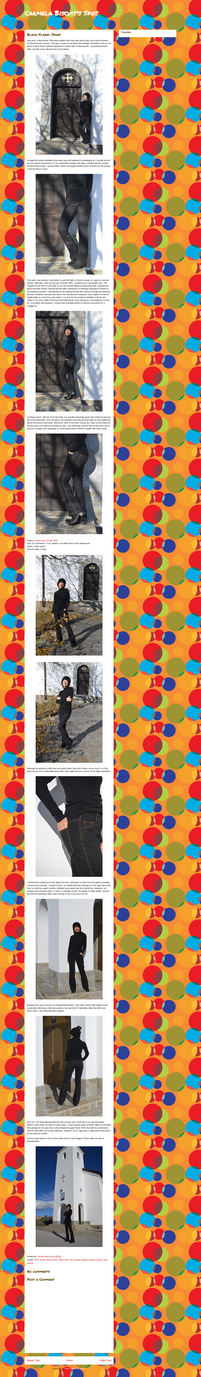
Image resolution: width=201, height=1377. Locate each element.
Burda (42, 1260)
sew (71, 1260)
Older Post (105, 1360)
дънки (99, 1260)
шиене (30, 1263)
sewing (77, 1260)
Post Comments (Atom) (75, 1368)
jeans (55, 1260)
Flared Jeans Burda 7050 (46, 540)
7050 (36, 1260)
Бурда (84, 1260)
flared (49, 1260)
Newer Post (33, 1360)
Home (69, 1360)
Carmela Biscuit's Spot (61, 13)
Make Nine (63, 1260)
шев (105, 1260)
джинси (92, 1260)
